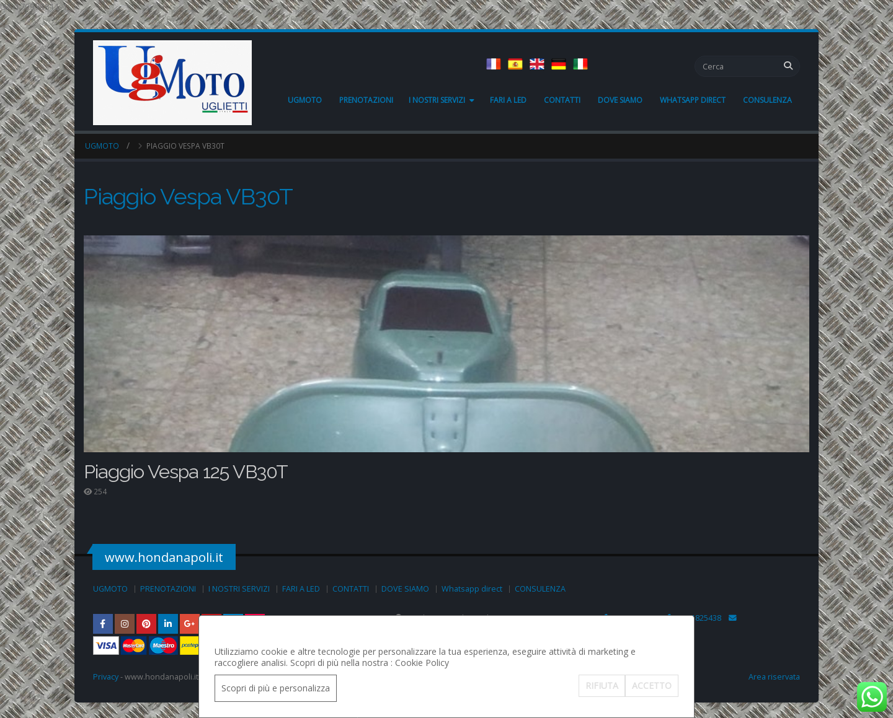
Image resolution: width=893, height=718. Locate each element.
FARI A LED (508, 100)
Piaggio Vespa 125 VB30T (186, 471)
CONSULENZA (767, 100)
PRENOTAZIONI (366, 100)
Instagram (125, 624)
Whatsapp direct (693, 100)
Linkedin (168, 624)
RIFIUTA (601, 685)
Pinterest (146, 624)
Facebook (103, 624)
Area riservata (774, 677)
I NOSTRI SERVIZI (437, 100)
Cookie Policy (422, 662)
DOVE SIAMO (620, 100)
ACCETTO (652, 685)
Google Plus (190, 624)
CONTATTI (562, 100)
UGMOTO (305, 100)
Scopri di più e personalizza (275, 688)
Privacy (105, 677)
